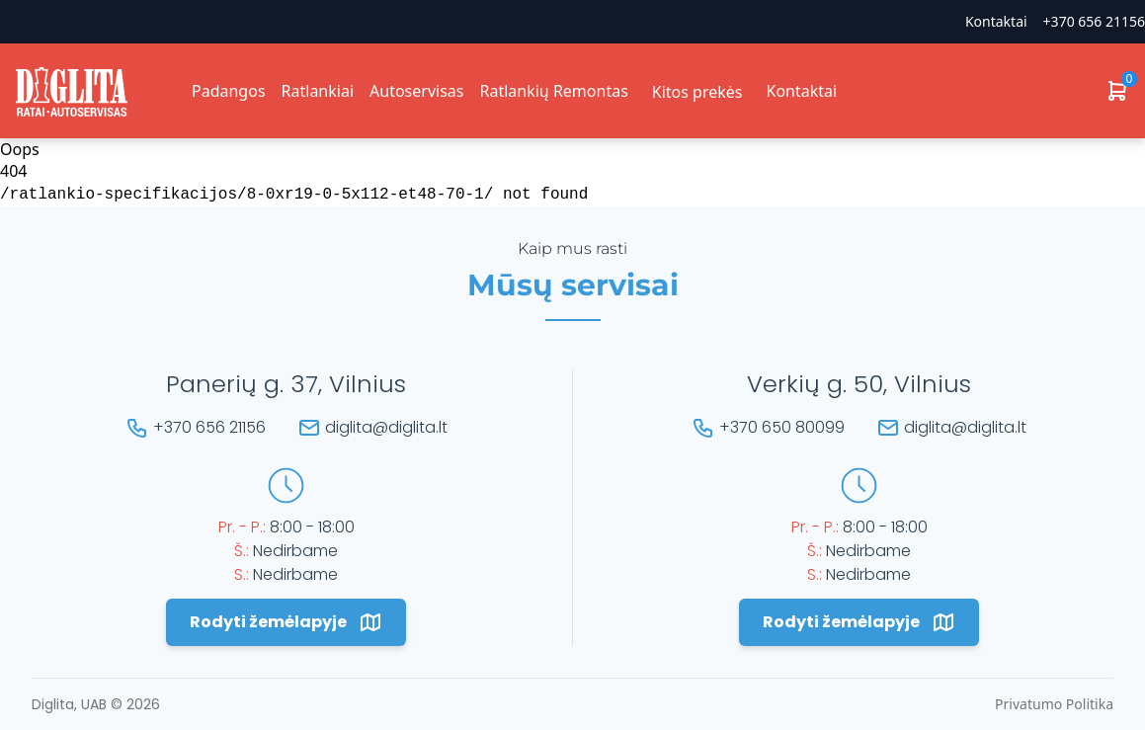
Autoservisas (416, 91)
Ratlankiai (318, 91)
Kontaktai (996, 21)
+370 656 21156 (1094, 21)
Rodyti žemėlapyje (286, 622)
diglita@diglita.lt (386, 427)
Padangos (229, 91)
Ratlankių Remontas (553, 91)
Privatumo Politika (1054, 703)
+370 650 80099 (782, 427)
